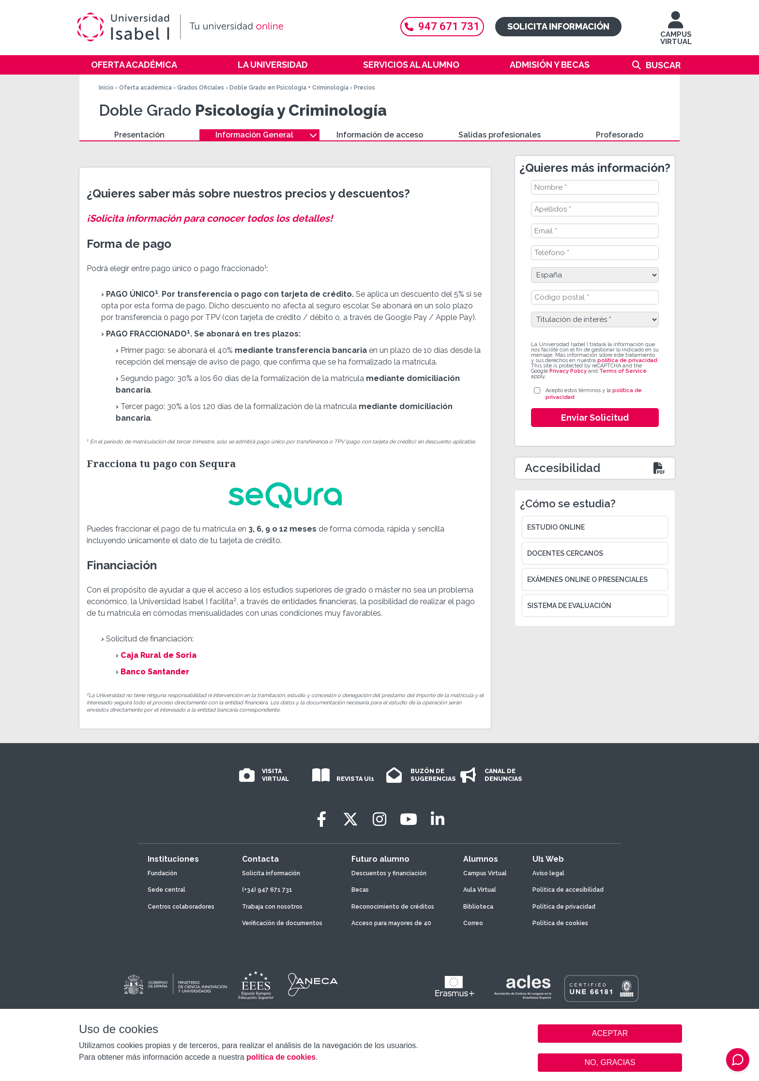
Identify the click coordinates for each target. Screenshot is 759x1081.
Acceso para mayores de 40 (391, 923)
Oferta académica (134, 65)
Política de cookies (560, 923)
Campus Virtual (485, 873)
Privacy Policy (568, 371)
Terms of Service (623, 371)
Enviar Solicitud (595, 417)
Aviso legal (548, 873)
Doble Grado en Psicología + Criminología (289, 87)
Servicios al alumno (411, 65)
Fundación (162, 873)
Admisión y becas (550, 65)
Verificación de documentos (282, 923)
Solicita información (558, 26)
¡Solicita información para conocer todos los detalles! (210, 218)
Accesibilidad (562, 468)
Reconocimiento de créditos (392, 906)
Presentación (139, 134)
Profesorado (619, 134)
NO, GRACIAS (610, 1062)
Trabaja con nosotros (272, 906)
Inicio (106, 87)
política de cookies (281, 1057)
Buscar (663, 65)
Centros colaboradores (181, 906)
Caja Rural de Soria (159, 655)
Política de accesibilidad (568, 889)
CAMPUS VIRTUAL (676, 32)
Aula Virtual (479, 889)
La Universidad (273, 65)
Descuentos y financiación (388, 873)
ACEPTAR (610, 1033)
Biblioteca (478, 906)
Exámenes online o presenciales (587, 579)
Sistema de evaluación (569, 605)
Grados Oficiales (200, 87)
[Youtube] (408, 819)
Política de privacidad (563, 906)
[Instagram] (379, 819)
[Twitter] (350, 819)
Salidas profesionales (499, 134)
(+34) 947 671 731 (267, 889)
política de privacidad (627, 360)
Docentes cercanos (565, 553)
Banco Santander (155, 671)
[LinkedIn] (437, 819)
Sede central (166, 889)
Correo (473, 923)
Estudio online (556, 527)
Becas (360, 889)
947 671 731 (442, 26)
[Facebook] (321, 819)
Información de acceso (379, 134)
